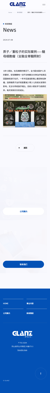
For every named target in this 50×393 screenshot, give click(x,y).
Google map (22, 350)
